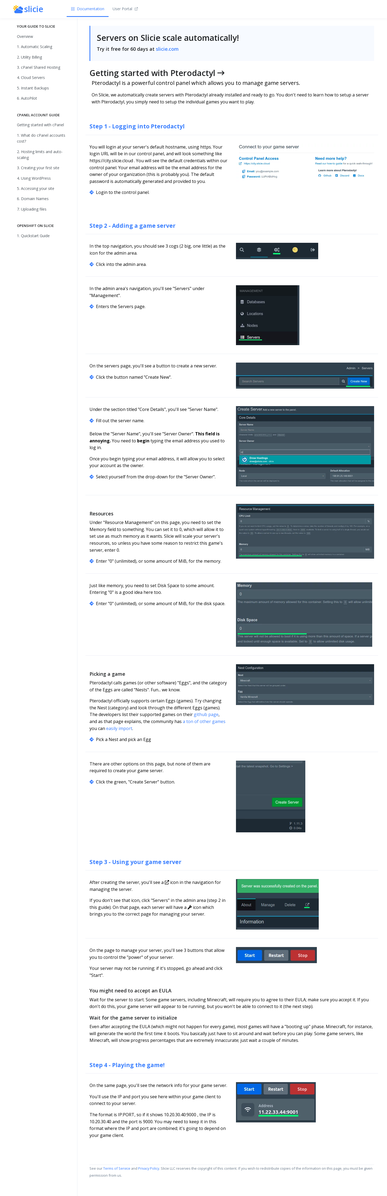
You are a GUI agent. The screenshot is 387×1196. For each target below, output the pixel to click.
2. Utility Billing (29, 57)
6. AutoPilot (27, 98)
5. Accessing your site (35, 188)
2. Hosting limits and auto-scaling (40, 154)
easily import (119, 728)
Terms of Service (116, 1168)
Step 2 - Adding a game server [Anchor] (132, 225)
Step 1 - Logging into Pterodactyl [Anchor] (137, 126)
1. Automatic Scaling (34, 46)
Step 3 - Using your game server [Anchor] (135, 862)
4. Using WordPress (34, 178)
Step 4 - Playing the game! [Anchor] (126, 1065)
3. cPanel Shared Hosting (38, 67)
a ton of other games (204, 721)
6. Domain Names (33, 198)
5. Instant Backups (33, 88)
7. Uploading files (31, 209)
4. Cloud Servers (31, 77)
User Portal (125, 8)
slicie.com (167, 49)
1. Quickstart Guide (33, 235)
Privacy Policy (148, 1168)
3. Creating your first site (38, 167)
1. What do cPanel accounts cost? (41, 138)
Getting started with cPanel (40, 124)
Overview (25, 36)
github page (206, 714)
